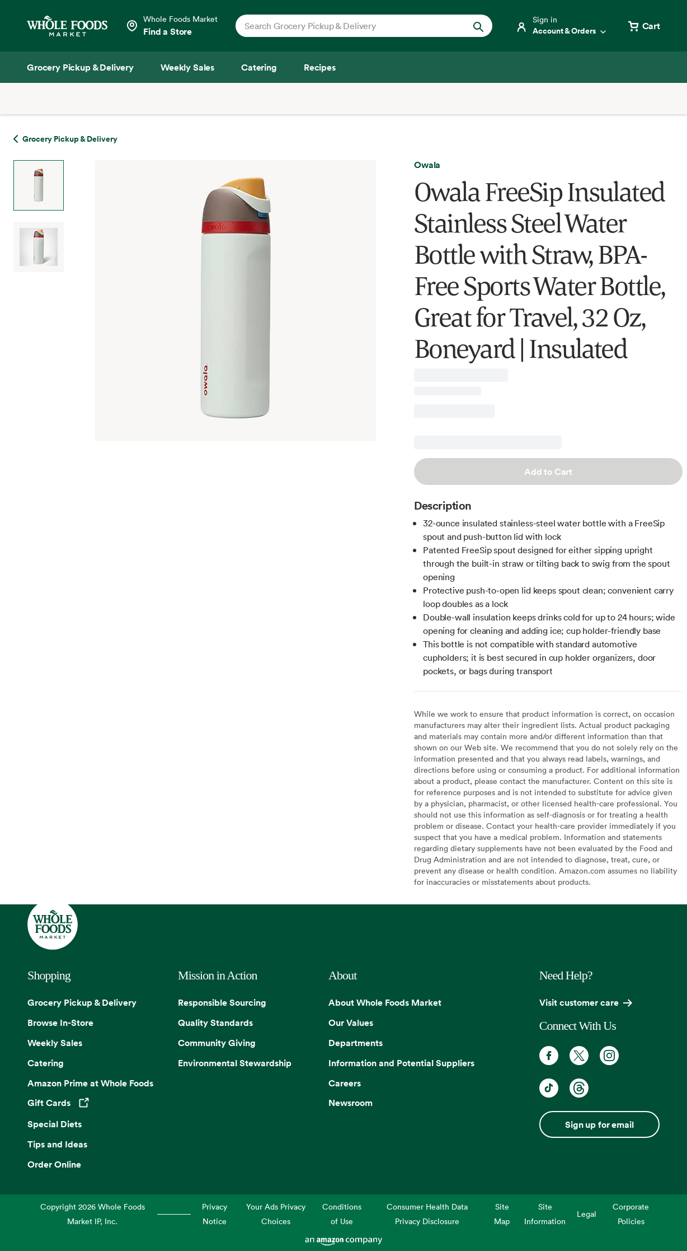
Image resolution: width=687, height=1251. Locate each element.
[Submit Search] (478, 25)
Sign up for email (599, 1124)
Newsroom (350, 1102)
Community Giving (217, 1043)
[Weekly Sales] (187, 67)
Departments (355, 1043)
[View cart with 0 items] (643, 25)
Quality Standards (215, 1022)
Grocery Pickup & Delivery (82, 1002)
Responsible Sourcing (222, 1002)
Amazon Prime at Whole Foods (90, 1083)
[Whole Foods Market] (67, 26)
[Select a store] (171, 25)
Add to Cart (548, 471)
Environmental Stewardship (234, 1063)
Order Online (54, 1164)
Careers (344, 1083)
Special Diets (54, 1124)
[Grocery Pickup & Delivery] (80, 67)
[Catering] (259, 67)
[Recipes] (320, 67)
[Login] (562, 26)
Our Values (350, 1022)
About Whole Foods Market (384, 1002)
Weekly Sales (54, 1043)
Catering (45, 1063)
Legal (586, 1213)
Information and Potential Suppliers (401, 1063)
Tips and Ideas (57, 1144)
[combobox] (351, 25)
